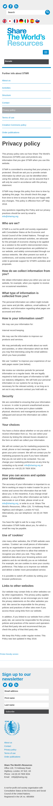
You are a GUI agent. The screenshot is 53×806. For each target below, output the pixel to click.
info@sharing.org (10, 216)
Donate (8, 61)
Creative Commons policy (14, 125)
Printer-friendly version (9, 654)
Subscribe (10, 711)
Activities (6, 88)
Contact (5, 102)
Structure (6, 95)
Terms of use (8, 117)
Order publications (10, 132)
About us (6, 80)
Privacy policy (8, 110)
